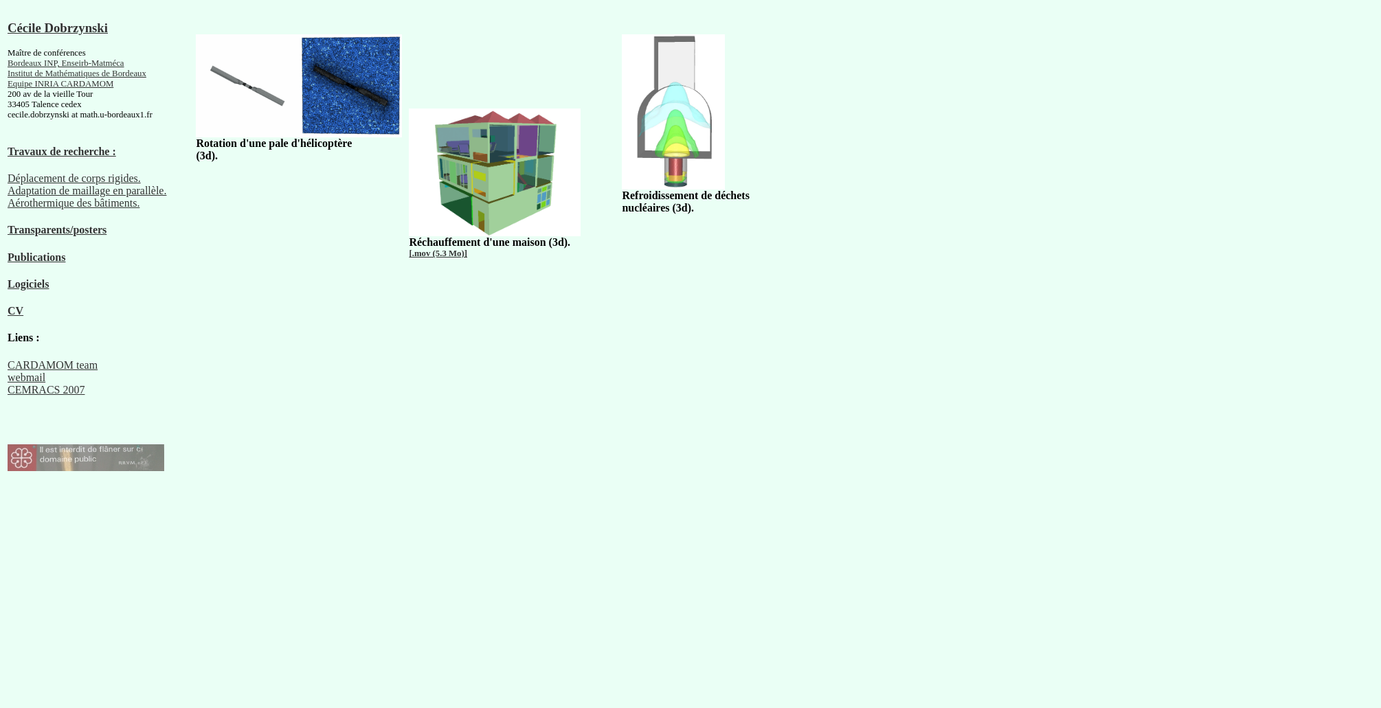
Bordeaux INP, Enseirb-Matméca (66, 63)
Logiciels (28, 284)
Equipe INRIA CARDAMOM (60, 84)
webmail (26, 377)
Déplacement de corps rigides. (74, 178)
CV (15, 311)
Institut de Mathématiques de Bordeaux (77, 73)
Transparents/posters (57, 230)
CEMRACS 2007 (46, 390)
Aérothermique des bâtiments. (73, 203)
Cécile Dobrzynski (58, 28)
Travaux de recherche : (62, 151)
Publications (36, 257)
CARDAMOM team (53, 365)
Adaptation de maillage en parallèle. (87, 190)
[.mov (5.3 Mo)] (438, 253)
